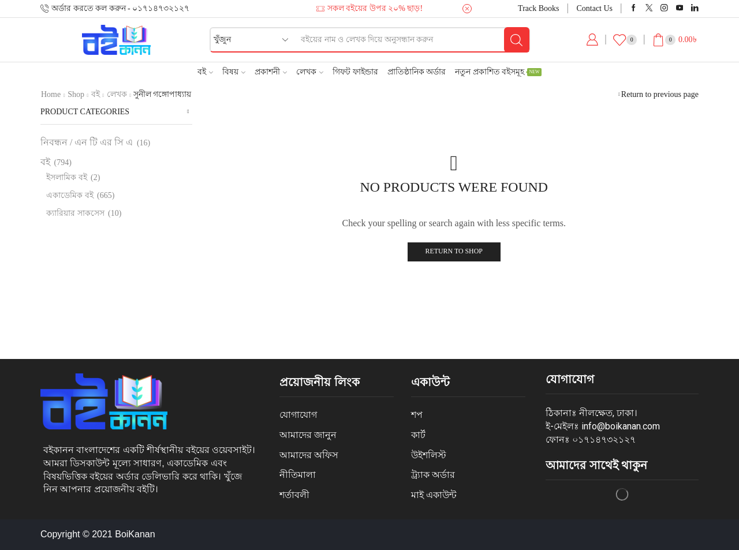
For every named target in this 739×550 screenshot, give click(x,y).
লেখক (309, 72)
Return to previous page (660, 94)
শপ (417, 415)
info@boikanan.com (620, 426)
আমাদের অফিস (308, 455)
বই (205, 72)
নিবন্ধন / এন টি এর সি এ (86, 142)
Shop (76, 94)
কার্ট (418, 435)
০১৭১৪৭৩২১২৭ (604, 439)
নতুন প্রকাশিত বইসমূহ (498, 72)
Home (51, 94)
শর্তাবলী (294, 495)
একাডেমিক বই (70, 195)
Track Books (538, 8)
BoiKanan (135, 534)
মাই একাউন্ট (434, 495)
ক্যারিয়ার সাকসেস (75, 213)
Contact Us (594, 8)
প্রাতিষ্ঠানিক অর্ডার (416, 72)
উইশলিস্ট (428, 455)
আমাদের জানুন (308, 435)
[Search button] (516, 40)
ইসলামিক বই (66, 177)
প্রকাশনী (271, 72)
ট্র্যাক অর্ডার (433, 475)
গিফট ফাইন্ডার (355, 72)
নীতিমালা (297, 475)
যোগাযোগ (298, 415)
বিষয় (233, 72)
